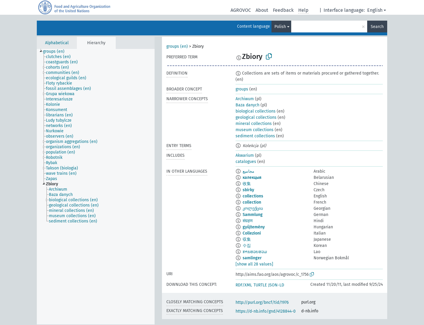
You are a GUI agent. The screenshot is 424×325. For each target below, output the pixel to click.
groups (242, 89)
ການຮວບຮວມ (255, 251)
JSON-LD (276, 285)
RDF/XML (244, 285)
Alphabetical (57, 42)
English (374, 10)
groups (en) (177, 46)
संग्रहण (248, 220)
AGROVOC (241, 10)
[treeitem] (56, 51)
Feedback (283, 10)
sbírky (248, 189)
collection (252, 202)
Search (377, 26)
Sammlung (253, 214)
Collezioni (252, 233)
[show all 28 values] (254, 264)
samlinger (252, 257)
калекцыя (252, 177)
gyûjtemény (254, 227)
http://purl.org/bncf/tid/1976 (262, 302)
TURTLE (260, 285)
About (262, 10)
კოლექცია (253, 208)
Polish (280, 26)
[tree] (96, 186)
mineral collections (254, 123)
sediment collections (255, 135)
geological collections (256, 117)
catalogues (246, 161)
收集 (247, 183)
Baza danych (247, 105)
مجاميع (248, 171)
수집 (247, 245)
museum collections (255, 129)
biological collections (256, 111)
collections (253, 196)
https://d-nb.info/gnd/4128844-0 (266, 311)
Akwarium (245, 155)
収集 (247, 239)
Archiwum (245, 98)
